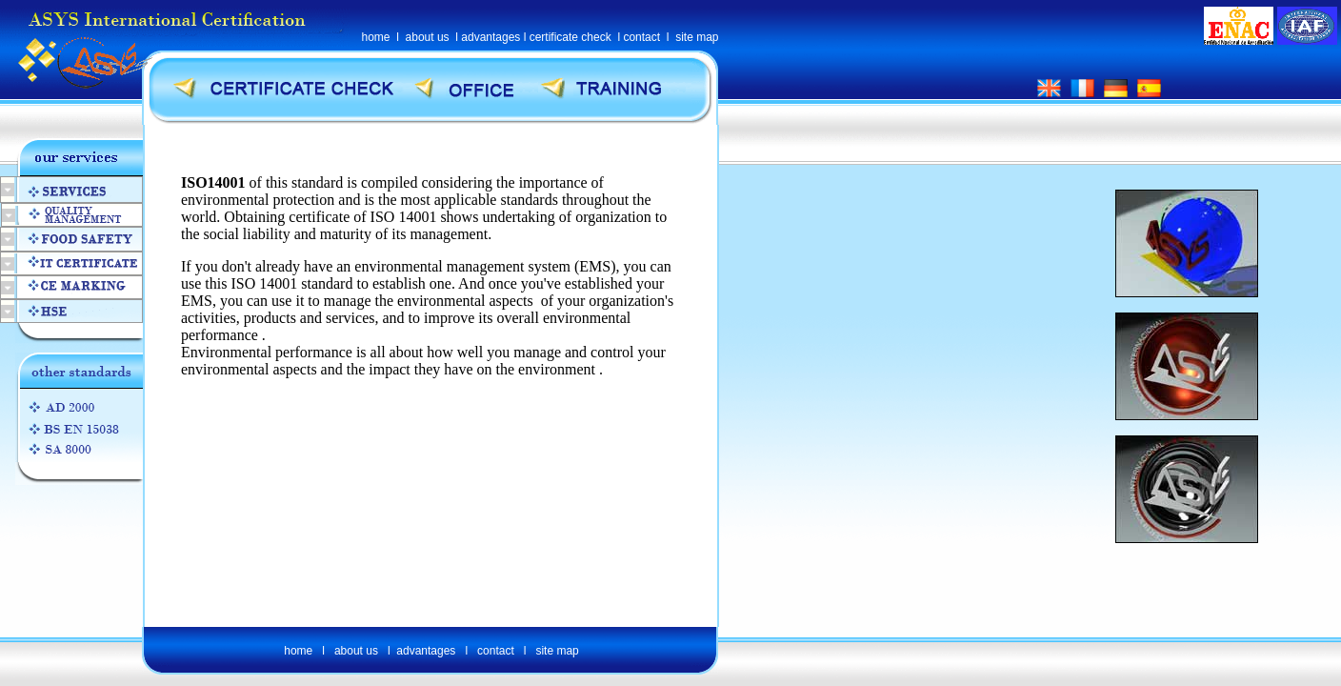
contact (641, 37)
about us (428, 37)
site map (696, 37)
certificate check (570, 37)
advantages (490, 37)
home (376, 37)
